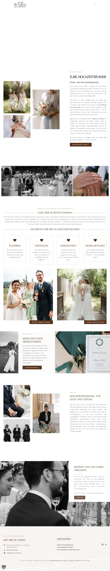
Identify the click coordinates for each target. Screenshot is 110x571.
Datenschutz (78, 560)
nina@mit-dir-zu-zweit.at (13, 553)
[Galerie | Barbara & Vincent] (41, 322)
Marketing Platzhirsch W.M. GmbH (58, 560)
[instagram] (102, 544)
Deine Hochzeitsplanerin (65, 545)
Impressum (71, 560)
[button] (4, 567)
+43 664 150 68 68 (12, 550)
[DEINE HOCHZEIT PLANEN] (81, 144)
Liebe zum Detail (98, 119)
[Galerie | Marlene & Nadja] (95, 322)
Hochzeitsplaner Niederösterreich (68, 550)
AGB (83, 560)
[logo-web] (20, 2)
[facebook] (106, 544)
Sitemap (88, 560)
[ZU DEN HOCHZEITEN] (32, 367)
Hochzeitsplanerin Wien (65, 547)
